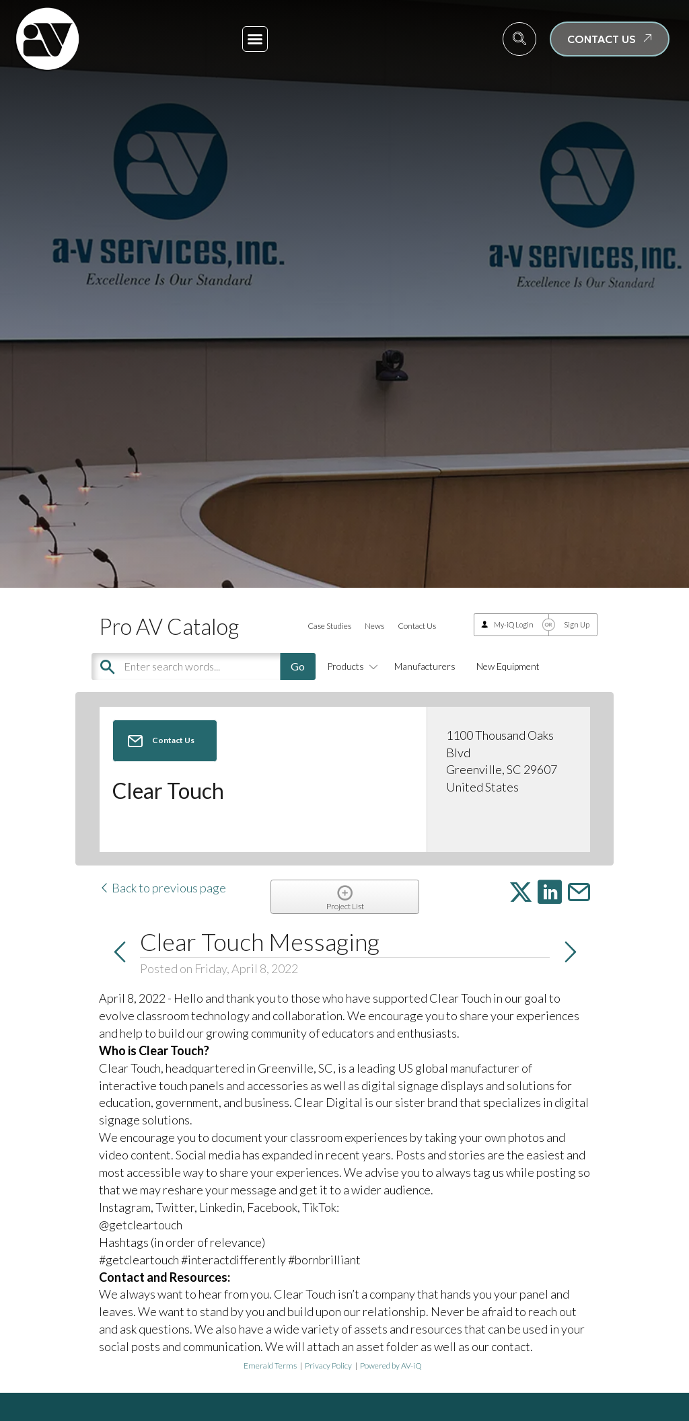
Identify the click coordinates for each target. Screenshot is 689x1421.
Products (350, 666)
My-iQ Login (514, 624)
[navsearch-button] (519, 39)
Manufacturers (425, 666)
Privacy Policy (328, 1365)
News (374, 626)
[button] (255, 39)
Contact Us (417, 626)
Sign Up (576, 624)
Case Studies (329, 626)
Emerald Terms (270, 1365)
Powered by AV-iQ (391, 1365)
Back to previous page (162, 887)
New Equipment (508, 666)
